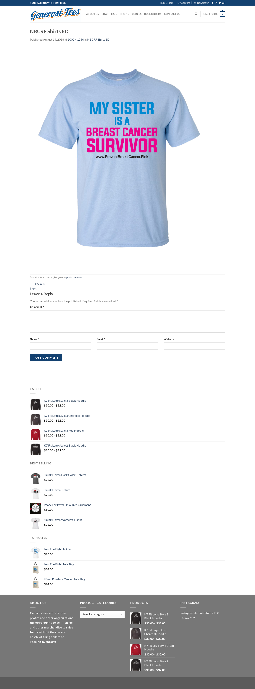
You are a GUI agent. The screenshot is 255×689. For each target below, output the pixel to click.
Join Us (137, 13)
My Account (183, 2)
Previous (37, 283)
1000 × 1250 (76, 39)
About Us (92, 13)
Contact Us (172, 13)
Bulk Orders (166, 2)
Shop (124, 14)
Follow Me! (187, 618)
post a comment (74, 277)
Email (101, 339)
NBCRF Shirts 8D (98, 39)
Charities (109, 14)
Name (34, 339)
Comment (37, 307)
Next (35, 288)
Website (169, 339)
